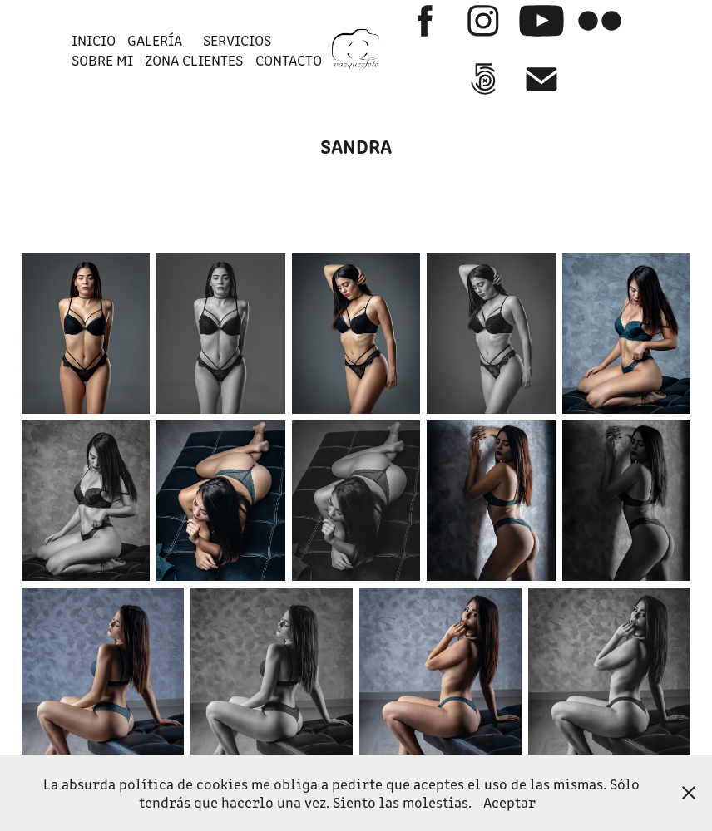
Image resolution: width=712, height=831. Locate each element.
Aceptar (509, 802)
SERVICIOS (237, 40)
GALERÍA (154, 40)
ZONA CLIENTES (194, 60)
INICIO (94, 40)
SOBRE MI (102, 60)
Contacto (288, 60)
